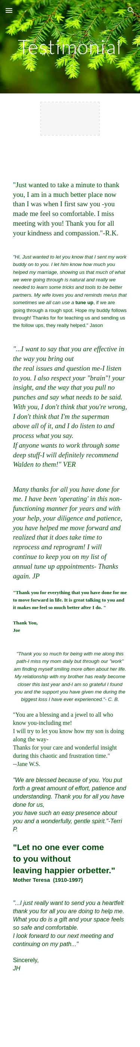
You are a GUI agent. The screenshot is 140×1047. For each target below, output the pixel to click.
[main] (70, 46)
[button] (9, 10)
